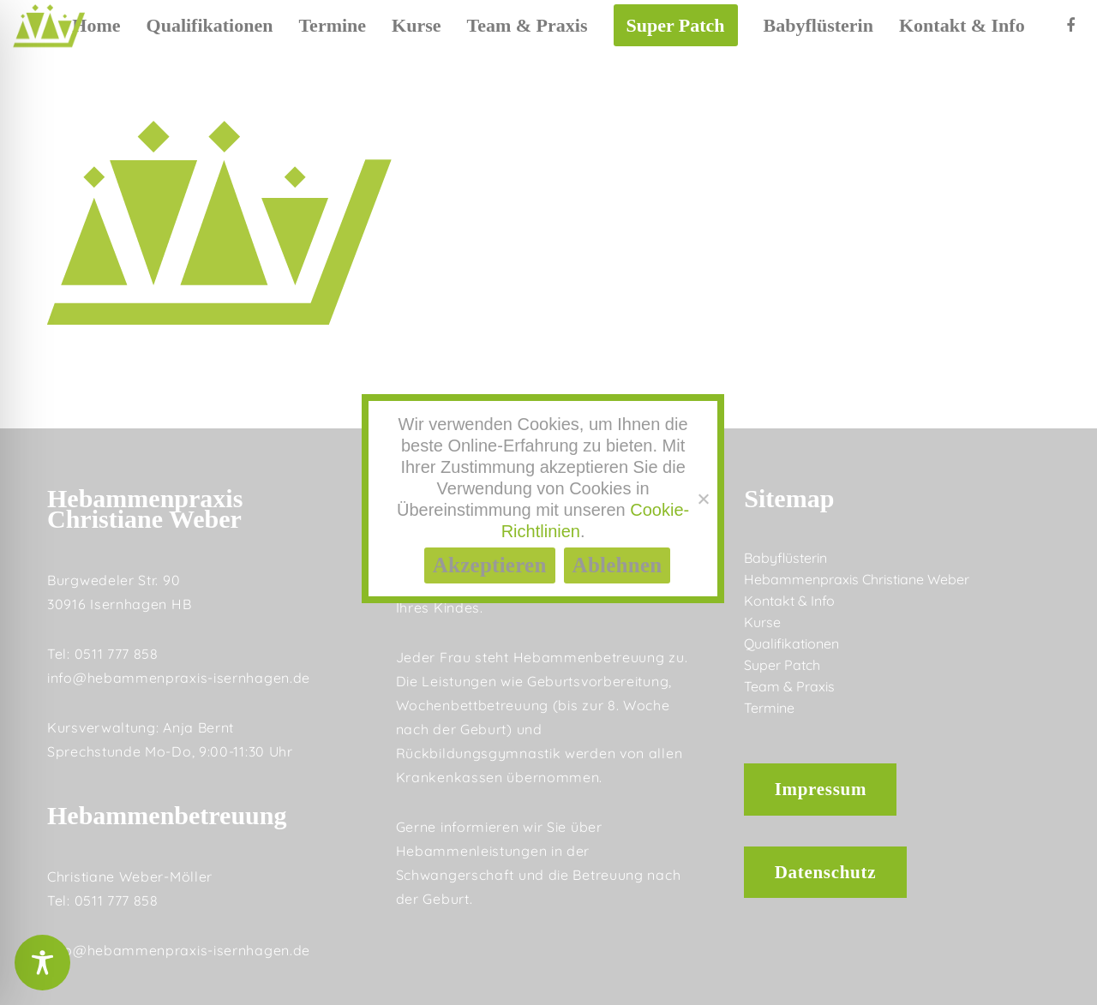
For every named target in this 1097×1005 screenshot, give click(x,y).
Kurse (762, 622)
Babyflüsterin (785, 557)
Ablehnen (617, 565)
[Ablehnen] (702, 498)
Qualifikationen (791, 643)
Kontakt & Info (789, 600)
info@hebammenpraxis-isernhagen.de (178, 677)
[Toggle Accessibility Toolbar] (42, 962)
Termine (769, 707)
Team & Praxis (789, 686)
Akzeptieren (490, 565)
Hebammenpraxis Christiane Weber (856, 579)
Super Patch (782, 664)
